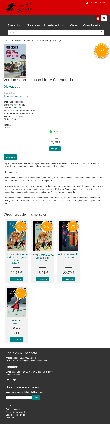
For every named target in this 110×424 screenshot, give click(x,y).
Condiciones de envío (15, 415)
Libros (6, 40)
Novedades (33, 25)
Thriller (18, 40)
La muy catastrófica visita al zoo (42, 256)
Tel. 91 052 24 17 (13, 361)
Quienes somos (13, 409)
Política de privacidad (15, 412)
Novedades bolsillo (55, 25)
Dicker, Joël (17, 263)
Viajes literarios (91, 25)
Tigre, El (16, 320)
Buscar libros (15, 25)
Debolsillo (17, 108)
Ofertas (74, 25)
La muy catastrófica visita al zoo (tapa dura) (16, 257)
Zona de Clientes (97, 3)
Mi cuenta (10, 418)
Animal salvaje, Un (68, 254)
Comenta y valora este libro (16, 96)
